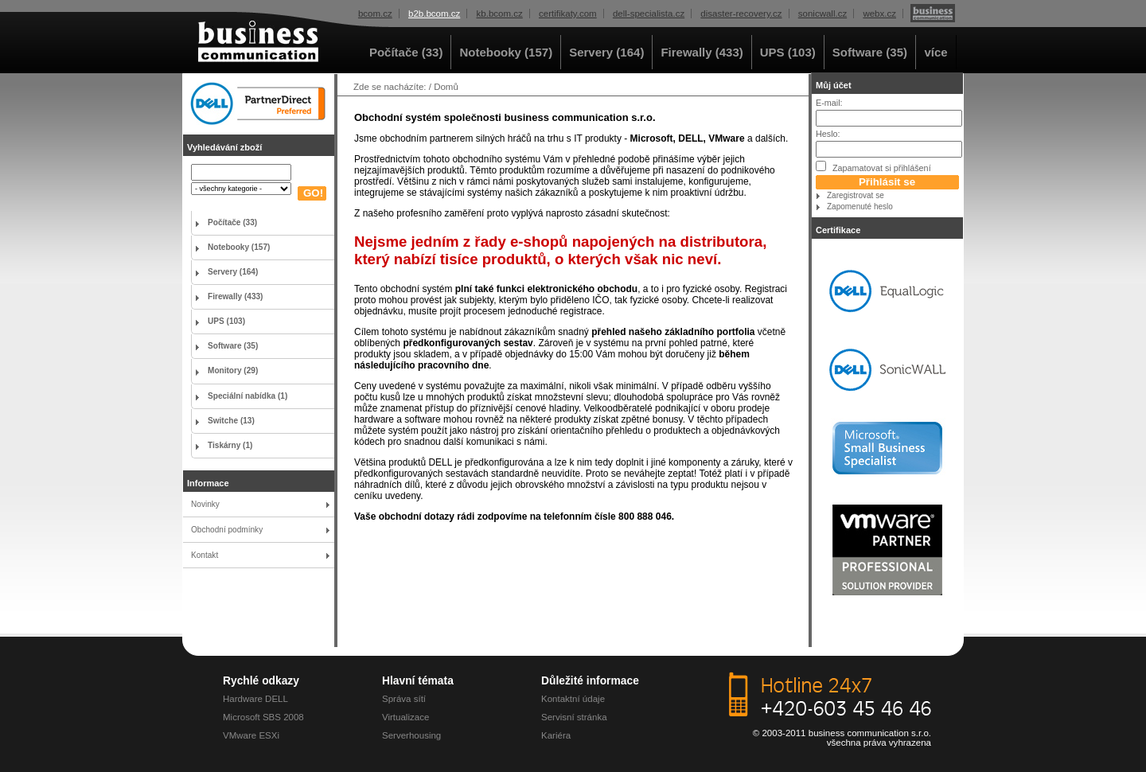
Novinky (205, 504)
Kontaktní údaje (573, 699)
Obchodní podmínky (227, 529)
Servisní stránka (574, 717)
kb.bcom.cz (500, 13)
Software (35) (869, 52)
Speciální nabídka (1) (247, 396)
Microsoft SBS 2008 (263, 717)
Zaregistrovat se (855, 195)
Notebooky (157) (505, 52)
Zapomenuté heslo (860, 206)
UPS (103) (788, 52)
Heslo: (828, 133)
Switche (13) (231, 420)
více (935, 52)
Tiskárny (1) (230, 445)
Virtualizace (405, 717)
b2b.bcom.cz (434, 13)
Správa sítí (404, 699)
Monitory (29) (233, 370)
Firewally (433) (702, 52)
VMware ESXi (251, 735)
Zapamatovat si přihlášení (873, 167)
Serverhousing (411, 735)
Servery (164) (606, 52)
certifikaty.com (568, 13)
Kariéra (556, 735)
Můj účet (834, 85)
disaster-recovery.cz (741, 13)
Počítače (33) (406, 52)
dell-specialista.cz (648, 13)
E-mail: (829, 102)
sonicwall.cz (822, 13)
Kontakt (204, 555)
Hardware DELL (255, 699)
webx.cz (879, 13)
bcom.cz (375, 13)
